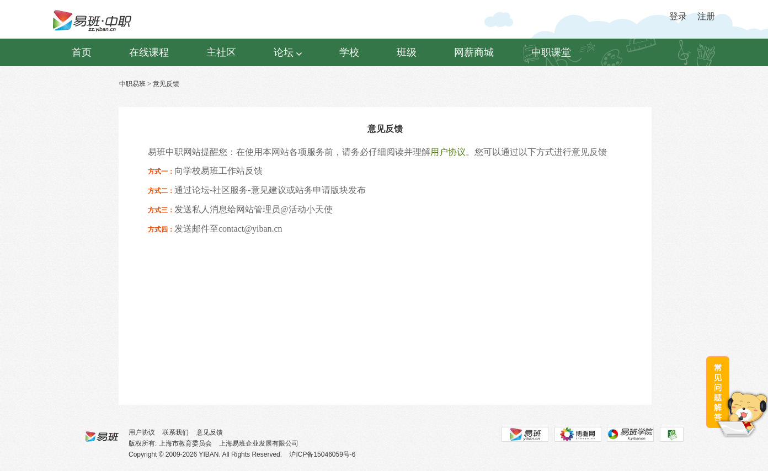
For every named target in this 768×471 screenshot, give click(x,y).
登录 (678, 16)
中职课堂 (551, 52)
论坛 (288, 52)
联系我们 (175, 432)
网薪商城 (474, 52)
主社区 (221, 52)
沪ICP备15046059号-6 (322, 454)
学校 (349, 52)
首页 (82, 52)
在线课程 (149, 52)
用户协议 (448, 152)
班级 (407, 52)
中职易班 (132, 84)
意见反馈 (209, 432)
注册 (706, 16)
